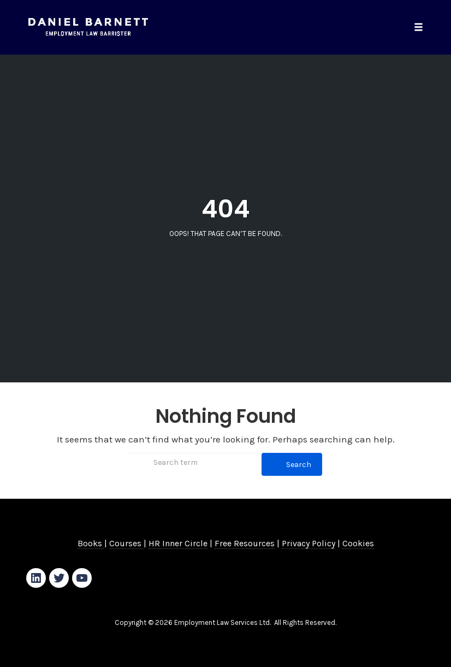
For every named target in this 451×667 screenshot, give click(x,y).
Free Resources (245, 543)
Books (91, 543)
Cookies (358, 543)
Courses (126, 543)
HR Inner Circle (178, 543)
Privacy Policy (308, 543)
